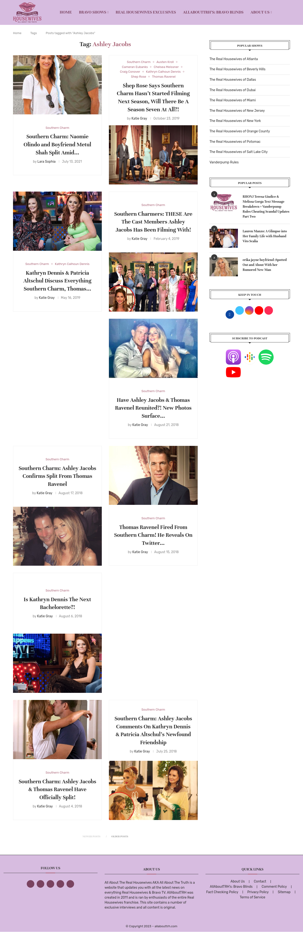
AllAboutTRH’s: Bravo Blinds (213, 12)
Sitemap (284, 892)
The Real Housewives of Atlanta (233, 59)
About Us (260, 12)
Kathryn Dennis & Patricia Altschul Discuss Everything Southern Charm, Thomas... (57, 280)
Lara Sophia (46, 162)
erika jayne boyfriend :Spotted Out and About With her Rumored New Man (265, 265)
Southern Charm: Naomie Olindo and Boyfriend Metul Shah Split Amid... (57, 144)
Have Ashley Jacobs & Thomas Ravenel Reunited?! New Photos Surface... (153, 408)
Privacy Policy (258, 892)
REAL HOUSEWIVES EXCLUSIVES (146, 12)
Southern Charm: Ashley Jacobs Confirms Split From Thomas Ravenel (57, 476)
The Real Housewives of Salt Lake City (238, 152)
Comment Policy (274, 887)
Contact (260, 881)
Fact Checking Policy (222, 892)
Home (66, 12)
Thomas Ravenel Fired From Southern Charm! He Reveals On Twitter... (153, 535)
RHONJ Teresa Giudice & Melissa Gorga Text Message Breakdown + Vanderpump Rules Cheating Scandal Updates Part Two (266, 207)
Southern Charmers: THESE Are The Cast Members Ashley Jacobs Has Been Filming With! (153, 222)
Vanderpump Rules (224, 162)
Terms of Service (252, 897)
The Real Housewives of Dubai (232, 90)
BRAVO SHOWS (92, 12)
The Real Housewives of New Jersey (237, 111)
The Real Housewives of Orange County (239, 131)
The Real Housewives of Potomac (235, 142)
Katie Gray (139, 118)
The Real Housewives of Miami (232, 100)
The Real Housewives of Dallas (232, 80)
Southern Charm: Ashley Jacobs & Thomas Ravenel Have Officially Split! (57, 789)
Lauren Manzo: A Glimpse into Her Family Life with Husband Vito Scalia (265, 236)
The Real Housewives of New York (235, 121)
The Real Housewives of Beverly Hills (237, 69)
